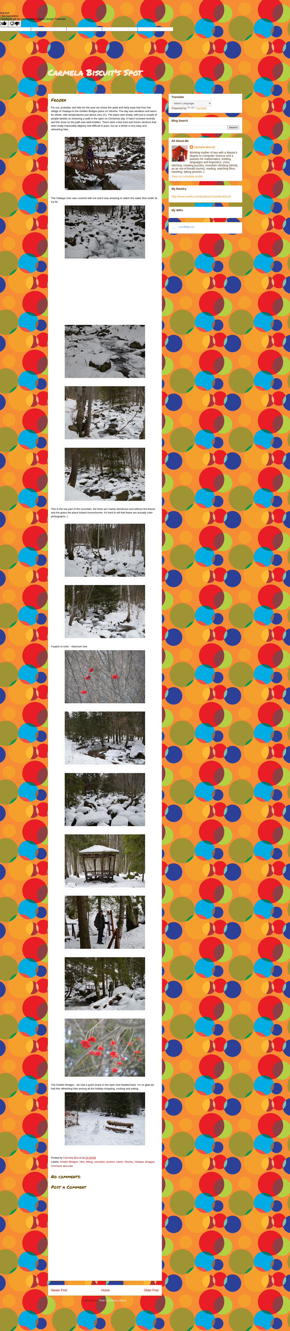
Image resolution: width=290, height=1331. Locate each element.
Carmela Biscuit (204, 147)
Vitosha (128, 1161)
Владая (149, 1161)
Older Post (151, 1290)
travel (119, 1161)
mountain (99, 1161)
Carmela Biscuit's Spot (94, 72)
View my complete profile (187, 176)
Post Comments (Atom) (112, 1300)
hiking (89, 1161)
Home (105, 1290)
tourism (110, 1161)
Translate (197, 108)
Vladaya (139, 1161)
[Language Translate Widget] (192, 103)
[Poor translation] (14, 23)
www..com (186, 227)
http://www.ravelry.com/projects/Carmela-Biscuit (201, 196)
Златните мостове (62, 1165)
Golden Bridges (69, 1161)
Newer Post (59, 1290)
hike (82, 1161)
